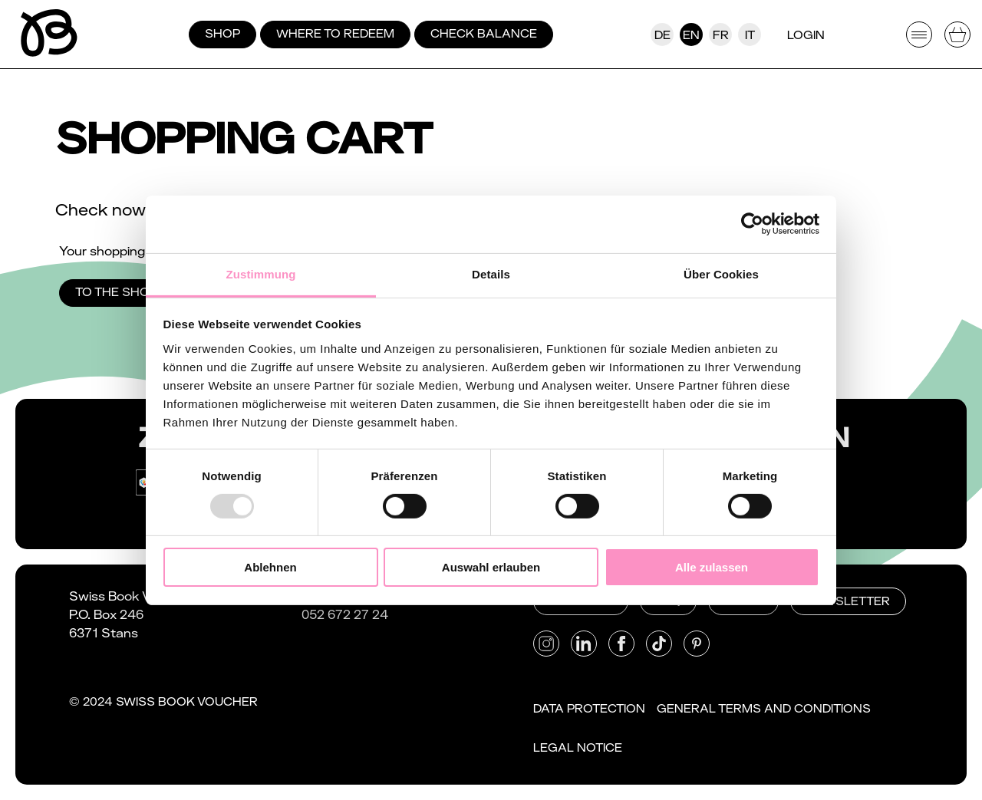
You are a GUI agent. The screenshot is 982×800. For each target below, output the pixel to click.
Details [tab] (491, 273)
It (750, 35)
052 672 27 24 (345, 615)
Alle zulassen (711, 567)
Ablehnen (270, 567)
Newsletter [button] (848, 601)
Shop (222, 33)
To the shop (116, 292)
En (691, 35)
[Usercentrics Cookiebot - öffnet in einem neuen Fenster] (752, 223)
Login (806, 35)
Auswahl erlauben (491, 567)
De (662, 35)
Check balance (483, 33)
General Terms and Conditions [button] (764, 708)
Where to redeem (335, 33)
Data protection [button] (589, 708)
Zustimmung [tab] (261, 273)
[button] (546, 643)
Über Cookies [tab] (721, 273)
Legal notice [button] (577, 748)
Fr (721, 35)
